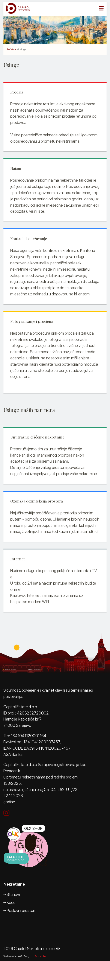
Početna (11, 49)
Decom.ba (40, 956)
